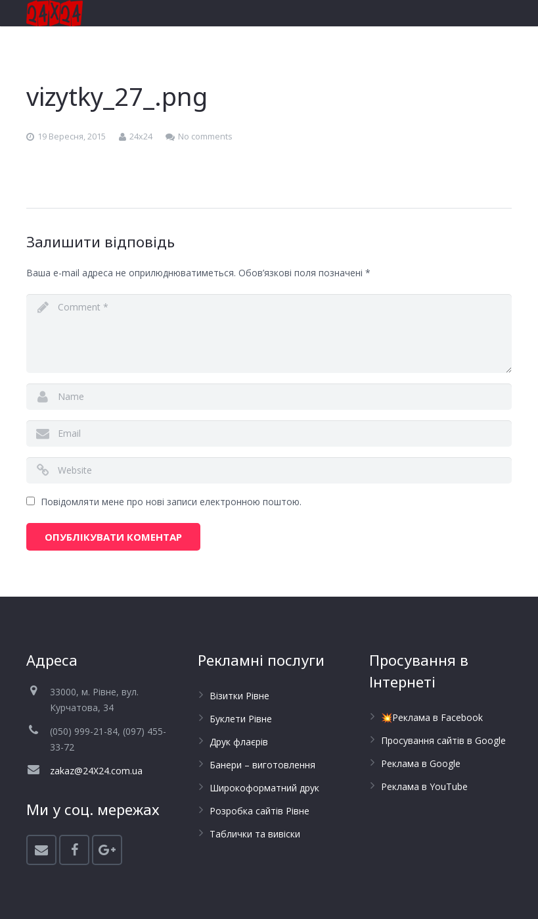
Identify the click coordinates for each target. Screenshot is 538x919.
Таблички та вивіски (255, 834)
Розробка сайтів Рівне (259, 811)
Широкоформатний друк (264, 788)
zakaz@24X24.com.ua (96, 770)
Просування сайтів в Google (443, 740)
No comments (205, 136)
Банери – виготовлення (262, 764)
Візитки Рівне (239, 695)
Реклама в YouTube (424, 786)
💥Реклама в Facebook (432, 717)
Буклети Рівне (241, 718)
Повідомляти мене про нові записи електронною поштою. (171, 501)
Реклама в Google (420, 763)
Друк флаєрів (239, 741)
